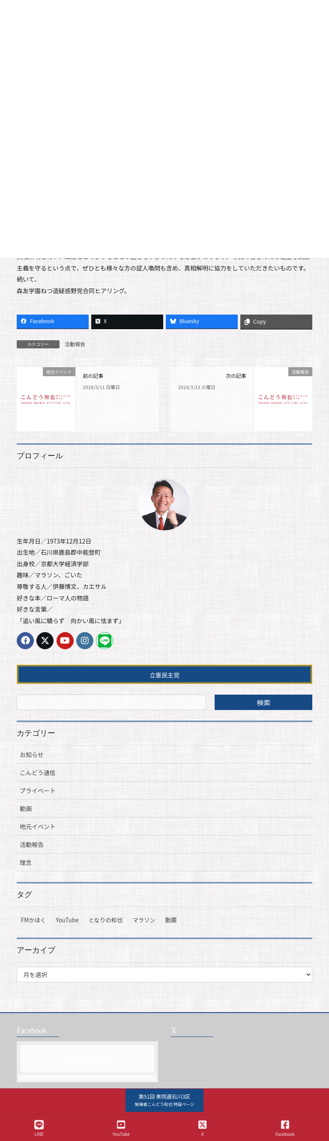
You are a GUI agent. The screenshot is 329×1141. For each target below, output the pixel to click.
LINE (39, 1128)
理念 (26, 862)
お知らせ (32, 754)
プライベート (38, 790)
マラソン (143, 920)
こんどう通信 (38, 772)
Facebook (285, 1128)
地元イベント (38, 826)
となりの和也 (106, 920)
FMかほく (33, 920)
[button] (165, 1100)
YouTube (67, 920)
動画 (26, 808)
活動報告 (75, 344)
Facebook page (87, 1059)
